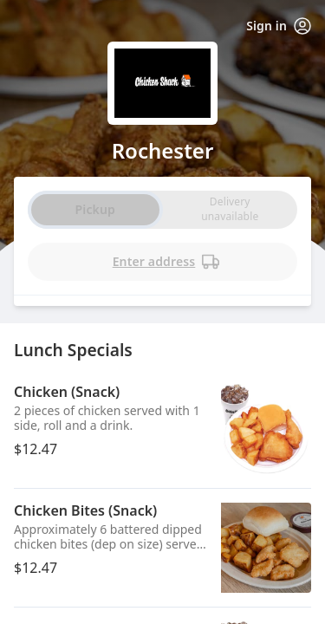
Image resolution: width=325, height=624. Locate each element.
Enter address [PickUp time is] (166, 261)
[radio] (229, 210)
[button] (162, 429)
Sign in (278, 26)
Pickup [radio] (95, 209)
